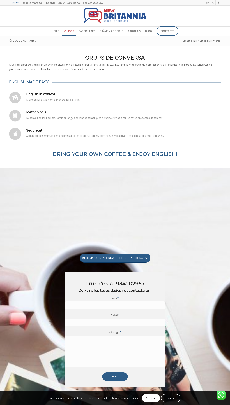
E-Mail (115, 315)
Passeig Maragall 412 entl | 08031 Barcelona (50, 2)
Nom (115, 297)
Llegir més (170, 398)
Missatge (115, 332)
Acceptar (151, 398)
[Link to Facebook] (218, 2)
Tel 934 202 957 (93, 2)
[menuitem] (55, 31)
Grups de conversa (22, 40)
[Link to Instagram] (212, 2)
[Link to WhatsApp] (207, 2)
